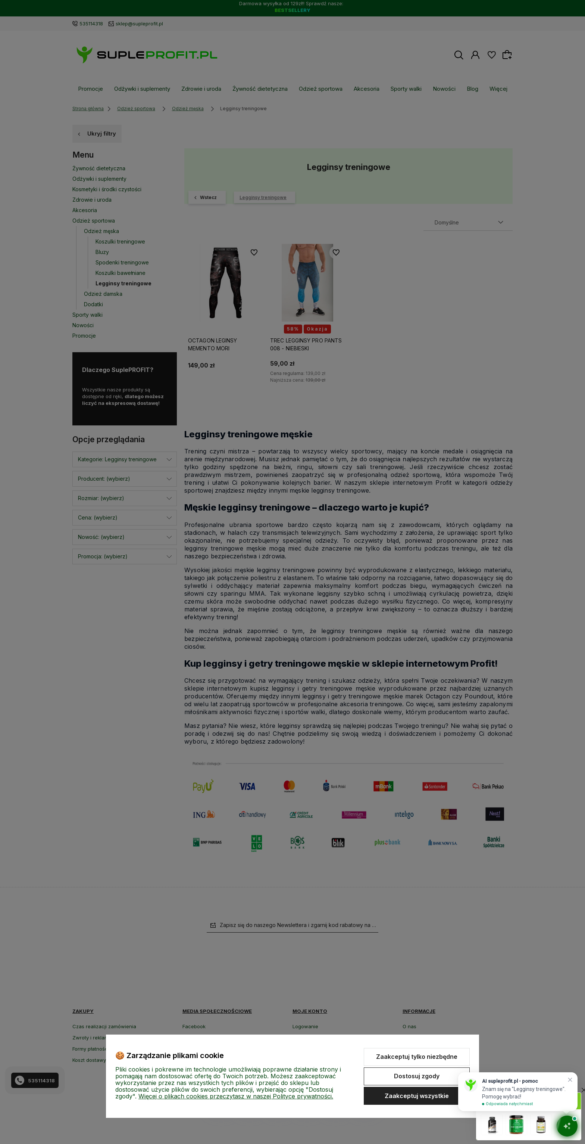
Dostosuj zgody (416, 1076)
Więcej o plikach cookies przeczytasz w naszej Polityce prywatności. (235, 1096)
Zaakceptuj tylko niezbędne (416, 1056)
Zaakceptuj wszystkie (417, 1096)
